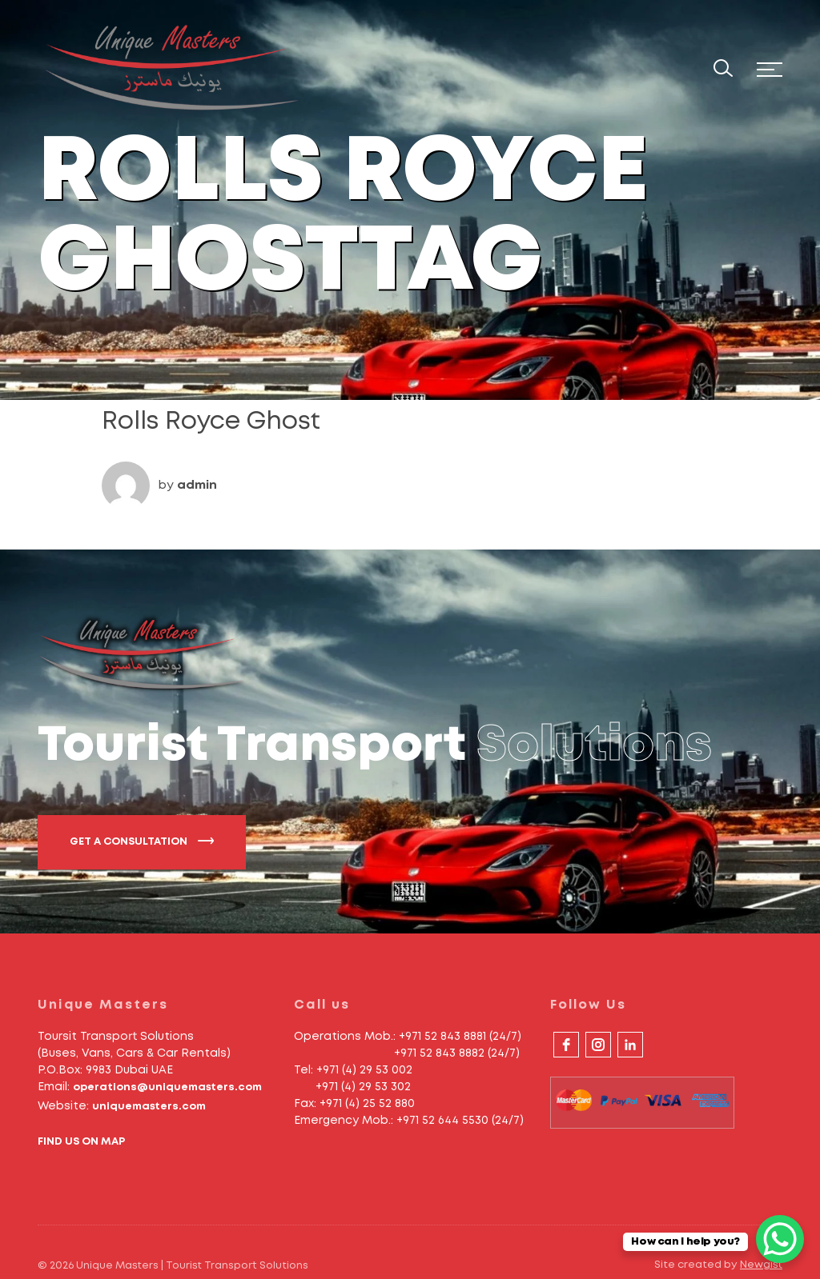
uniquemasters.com (149, 1106)
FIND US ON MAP (81, 1141)
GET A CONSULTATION (142, 841)
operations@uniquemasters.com (167, 1087)
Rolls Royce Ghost (211, 422)
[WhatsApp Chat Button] (780, 1239)
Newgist (761, 1265)
